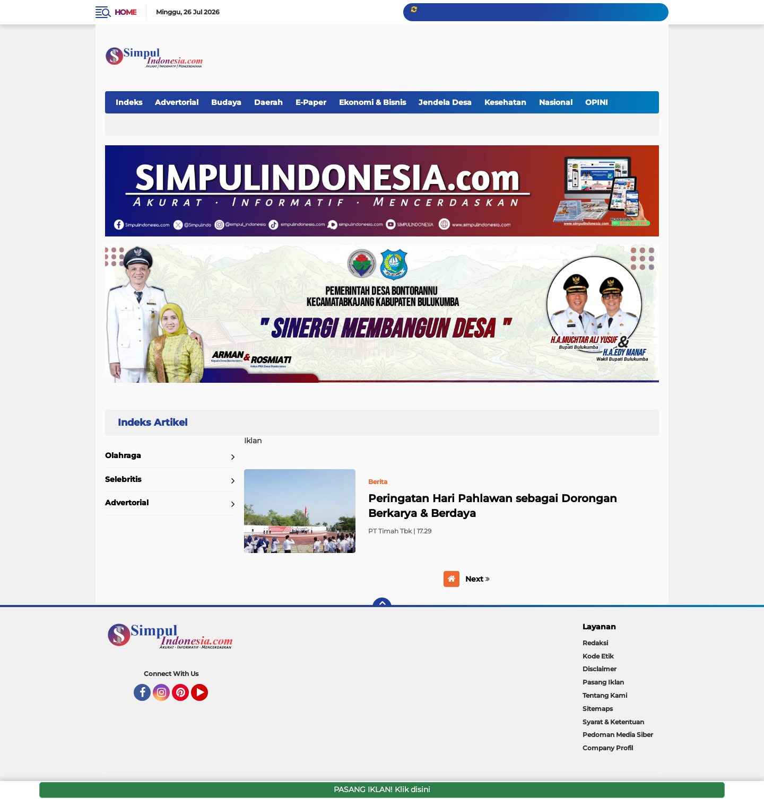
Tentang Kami (605, 695)
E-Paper (311, 102)
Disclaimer (600, 669)
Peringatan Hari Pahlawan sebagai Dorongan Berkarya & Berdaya (492, 506)
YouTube (207, 697)
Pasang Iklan (603, 682)
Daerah (268, 102)
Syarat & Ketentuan (613, 722)
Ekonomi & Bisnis (372, 102)
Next (477, 579)
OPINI (596, 102)
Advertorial (176, 102)
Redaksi (595, 643)
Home (125, 12)
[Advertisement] (464, 52)
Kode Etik (598, 656)
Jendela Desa (445, 102)
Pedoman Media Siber (618, 735)
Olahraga (123, 455)
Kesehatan (505, 102)
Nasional (555, 102)
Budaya (226, 102)
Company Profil (608, 748)
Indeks (129, 102)
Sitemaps (598, 709)
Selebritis (123, 479)
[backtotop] (382, 607)
